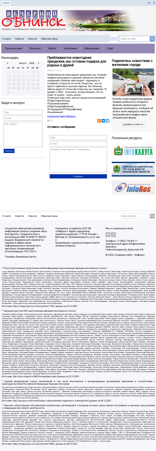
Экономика (70, 48)
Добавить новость (133, 124)
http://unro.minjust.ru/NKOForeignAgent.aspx (35, 376)
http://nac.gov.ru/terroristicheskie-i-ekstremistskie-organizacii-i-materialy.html (51, 400)
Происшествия (13, 48)
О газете (6, 38)
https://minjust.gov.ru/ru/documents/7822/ (34, 444)
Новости (19, 38)
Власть (52, 48)
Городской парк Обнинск (61, 116)
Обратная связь (49, 38)
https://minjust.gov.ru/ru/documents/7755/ (34, 306)
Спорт (110, 48)
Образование (91, 48)
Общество (35, 48)
